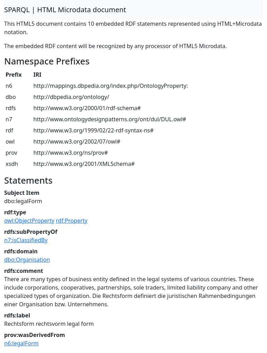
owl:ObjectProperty (29, 220)
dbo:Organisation (27, 259)
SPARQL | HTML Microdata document (65, 9)
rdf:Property (72, 220)
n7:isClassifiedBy (26, 240)
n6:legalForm (21, 343)
